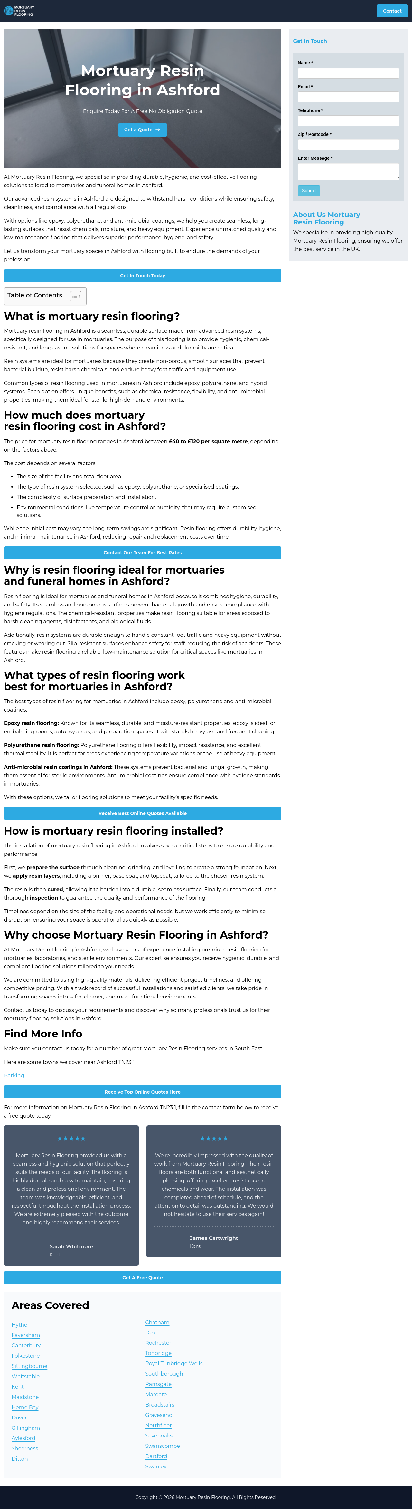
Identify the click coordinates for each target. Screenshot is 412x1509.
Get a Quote (142, 130)
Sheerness (25, 1449)
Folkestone (26, 1356)
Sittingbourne (29, 1366)
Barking (14, 1076)
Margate (156, 1394)
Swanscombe (162, 1446)
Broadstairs (159, 1405)
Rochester (158, 1343)
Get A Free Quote (142, 1278)
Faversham (26, 1335)
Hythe (19, 1325)
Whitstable (26, 1376)
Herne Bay (25, 1407)
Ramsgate (158, 1384)
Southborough (164, 1374)
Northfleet (158, 1425)
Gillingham (26, 1428)
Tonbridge (158, 1353)
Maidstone (25, 1397)
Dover (19, 1418)
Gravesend (159, 1415)
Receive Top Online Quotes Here (143, 1092)
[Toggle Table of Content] (72, 296)
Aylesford (23, 1438)
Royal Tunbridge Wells (173, 1364)
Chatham (157, 1322)
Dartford (156, 1456)
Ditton (20, 1459)
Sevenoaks (159, 1436)
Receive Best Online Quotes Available (142, 813)
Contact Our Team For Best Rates (143, 553)
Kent (18, 1387)
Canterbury (26, 1345)
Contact (392, 11)
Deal (151, 1333)
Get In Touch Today (142, 276)
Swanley (155, 1467)
